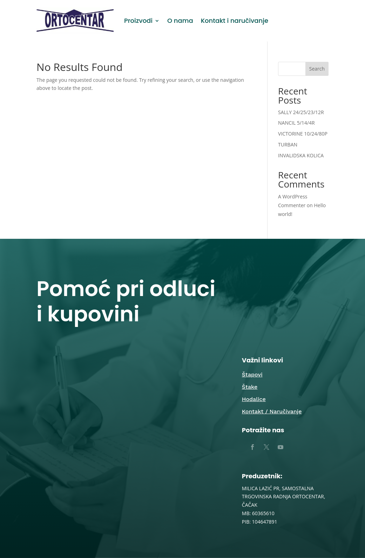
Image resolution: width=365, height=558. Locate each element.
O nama (180, 20)
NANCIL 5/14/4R (296, 122)
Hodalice (254, 399)
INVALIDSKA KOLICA (301, 155)
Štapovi (252, 374)
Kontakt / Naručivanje (272, 411)
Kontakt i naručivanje (234, 20)
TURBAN (287, 144)
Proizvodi (138, 20)
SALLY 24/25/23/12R (301, 112)
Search (317, 68)
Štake (249, 386)
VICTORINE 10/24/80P (302, 133)
